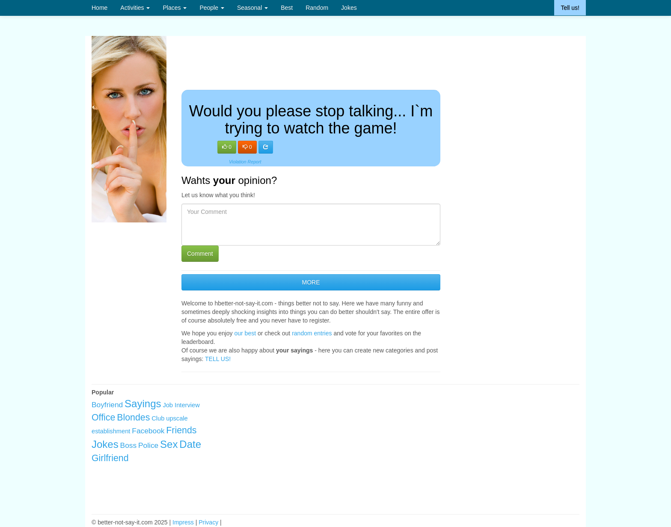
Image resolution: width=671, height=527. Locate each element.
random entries (312, 333)
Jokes (349, 7)
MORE (311, 282)
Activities (135, 7)
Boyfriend (107, 404)
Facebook (148, 430)
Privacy (208, 522)
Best (287, 7)
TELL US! (218, 358)
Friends (181, 430)
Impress (183, 522)
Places (175, 7)
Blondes (133, 417)
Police (148, 445)
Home (99, 7)
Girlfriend (110, 458)
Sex (169, 444)
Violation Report (245, 161)
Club (157, 418)
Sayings (143, 403)
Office (103, 417)
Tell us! (570, 7)
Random (317, 7)
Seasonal (252, 7)
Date (190, 444)
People (211, 7)
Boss (128, 445)
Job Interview (181, 405)
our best (245, 333)
